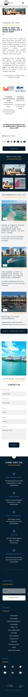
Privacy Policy (14, 644)
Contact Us (14, 639)
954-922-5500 (14, 504)
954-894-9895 (14, 523)
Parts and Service (14, 621)
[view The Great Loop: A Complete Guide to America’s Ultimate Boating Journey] (14, 257)
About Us (14, 627)
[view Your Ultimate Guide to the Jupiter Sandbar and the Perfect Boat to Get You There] (14, 210)
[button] (23, 170)
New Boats (14, 616)
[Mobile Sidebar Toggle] (22, 2)
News (14, 647)
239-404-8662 (14, 562)
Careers (14, 642)
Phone (4, 417)
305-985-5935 (14, 485)
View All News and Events (14, 331)
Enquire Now (14, 148)
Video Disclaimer (14, 650)
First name (9, 390)
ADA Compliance (14, 630)
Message (5, 427)
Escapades (14, 624)
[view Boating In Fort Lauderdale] (14, 302)
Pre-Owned (14, 618)
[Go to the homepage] (11, 3)
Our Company (14, 636)
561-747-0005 (14, 543)
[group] (14, 169)
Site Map (14, 633)
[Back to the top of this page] (14, 456)
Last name (9, 398)
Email (7, 408)
